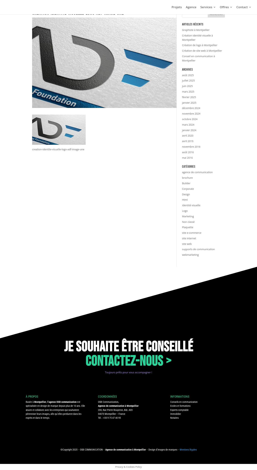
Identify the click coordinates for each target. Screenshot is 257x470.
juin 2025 (187, 86)
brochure (187, 177)
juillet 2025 (188, 80)
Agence (191, 7)
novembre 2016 (191, 146)
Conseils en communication (184, 401)
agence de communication (197, 172)
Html (185, 199)
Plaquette (187, 227)
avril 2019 (187, 141)
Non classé (188, 222)
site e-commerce (191, 232)
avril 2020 (187, 135)
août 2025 (188, 75)
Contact (242, 7)
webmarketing (190, 254)
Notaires (174, 417)
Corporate (188, 189)
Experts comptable (179, 410)
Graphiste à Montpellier (196, 30)
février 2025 (189, 97)
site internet (189, 238)
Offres (224, 7)
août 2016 (188, 152)
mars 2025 (188, 91)
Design (186, 194)
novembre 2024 (191, 113)
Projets (177, 7)
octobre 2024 (189, 119)
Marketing (188, 216)
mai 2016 (187, 157)
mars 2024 (188, 124)
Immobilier (175, 413)
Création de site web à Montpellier (202, 50)
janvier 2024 (189, 130)
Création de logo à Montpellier (199, 45)
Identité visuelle (191, 205)
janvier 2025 (189, 102)
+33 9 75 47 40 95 (112, 417)
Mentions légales (188, 449)
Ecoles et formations (180, 405)
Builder (186, 183)
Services (206, 7)
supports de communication (198, 249)
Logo (185, 210)
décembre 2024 (191, 108)
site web (187, 244)
